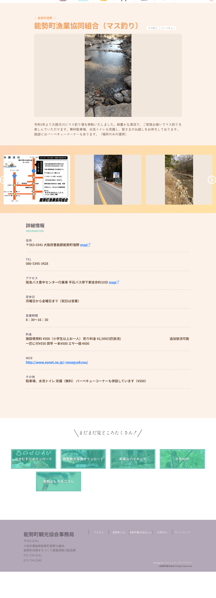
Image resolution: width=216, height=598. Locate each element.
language (205, 19)
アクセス (99, 558)
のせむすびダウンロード (33, 481)
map (85, 267)
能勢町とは (119, 558)
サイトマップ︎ (182, 558)
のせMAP (182, 481)
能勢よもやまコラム (58, 503)
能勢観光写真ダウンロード (83, 481)
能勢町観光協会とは (140, 558)
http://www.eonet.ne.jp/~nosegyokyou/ (57, 384)
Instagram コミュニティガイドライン (172, 589)
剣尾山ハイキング (132, 481)
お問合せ (162, 558)
